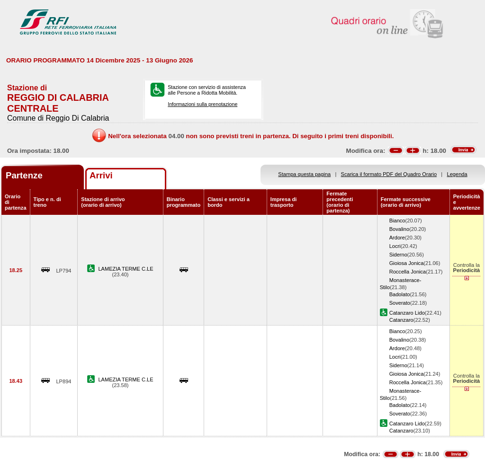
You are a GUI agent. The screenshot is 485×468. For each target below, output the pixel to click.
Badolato (399, 294)
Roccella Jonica (407, 271)
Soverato (399, 303)
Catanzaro (401, 320)
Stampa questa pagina (304, 174)
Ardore (397, 237)
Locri (395, 246)
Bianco (397, 220)
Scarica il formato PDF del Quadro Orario (389, 174)
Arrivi (101, 175)
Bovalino (399, 229)
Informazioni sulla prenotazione (202, 104)
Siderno (398, 254)
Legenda (457, 174)
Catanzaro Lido (407, 313)
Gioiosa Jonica (406, 263)
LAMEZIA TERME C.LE (125, 269)
